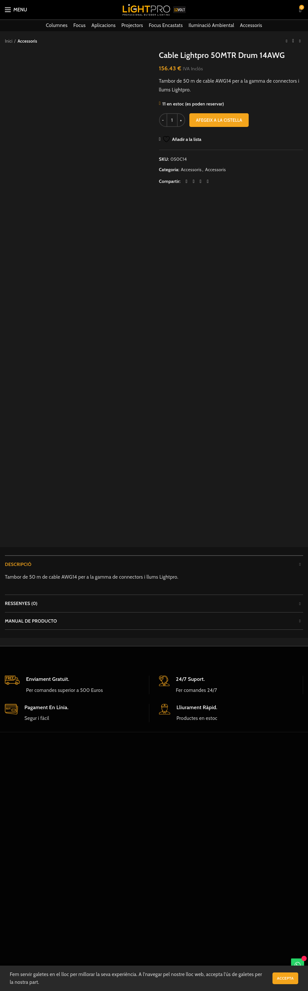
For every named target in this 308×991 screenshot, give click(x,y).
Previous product (286, 40)
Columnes (57, 25)
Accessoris (251, 25)
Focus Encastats (166, 25)
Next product (300, 40)
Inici (8, 41)
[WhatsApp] (297, 964)
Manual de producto (31, 621)
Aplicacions (103, 25)
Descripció (18, 564)
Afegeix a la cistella (219, 120)
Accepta (285, 978)
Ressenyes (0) (21, 603)
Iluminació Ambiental (211, 25)
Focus (79, 25)
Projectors (132, 25)
